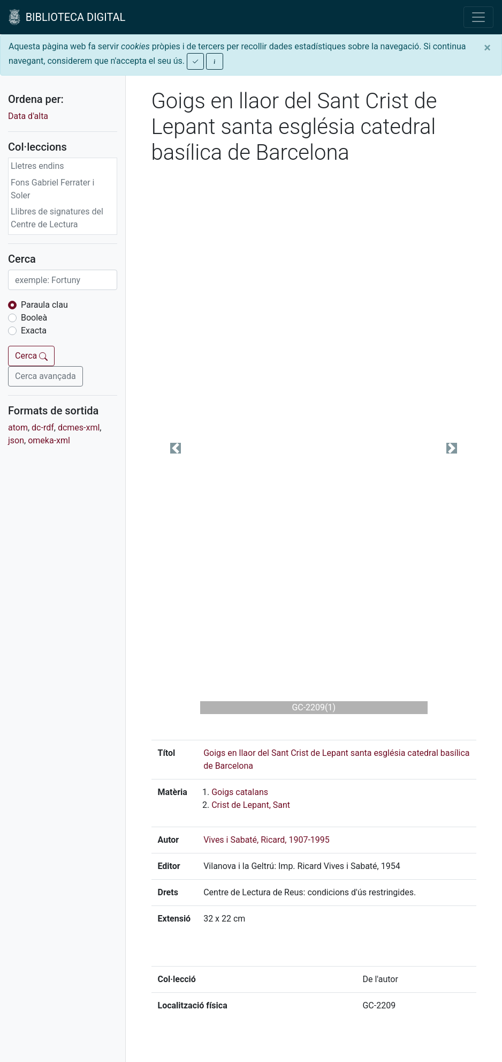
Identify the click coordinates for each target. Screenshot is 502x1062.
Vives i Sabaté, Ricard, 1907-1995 (266, 840)
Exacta (34, 330)
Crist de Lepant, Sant (250, 805)
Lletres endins (37, 166)
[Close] (487, 48)
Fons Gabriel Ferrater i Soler (53, 188)
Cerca (31, 356)
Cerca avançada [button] (45, 376)
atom (18, 427)
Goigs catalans (239, 792)
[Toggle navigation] (478, 17)
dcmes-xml (79, 427)
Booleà (34, 318)
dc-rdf (43, 427)
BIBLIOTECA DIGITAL (67, 17)
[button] (175, 448)
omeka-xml (49, 440)
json (16, 440)
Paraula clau (44, 305)
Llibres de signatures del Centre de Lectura (57, 217)
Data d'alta (28, 116)
